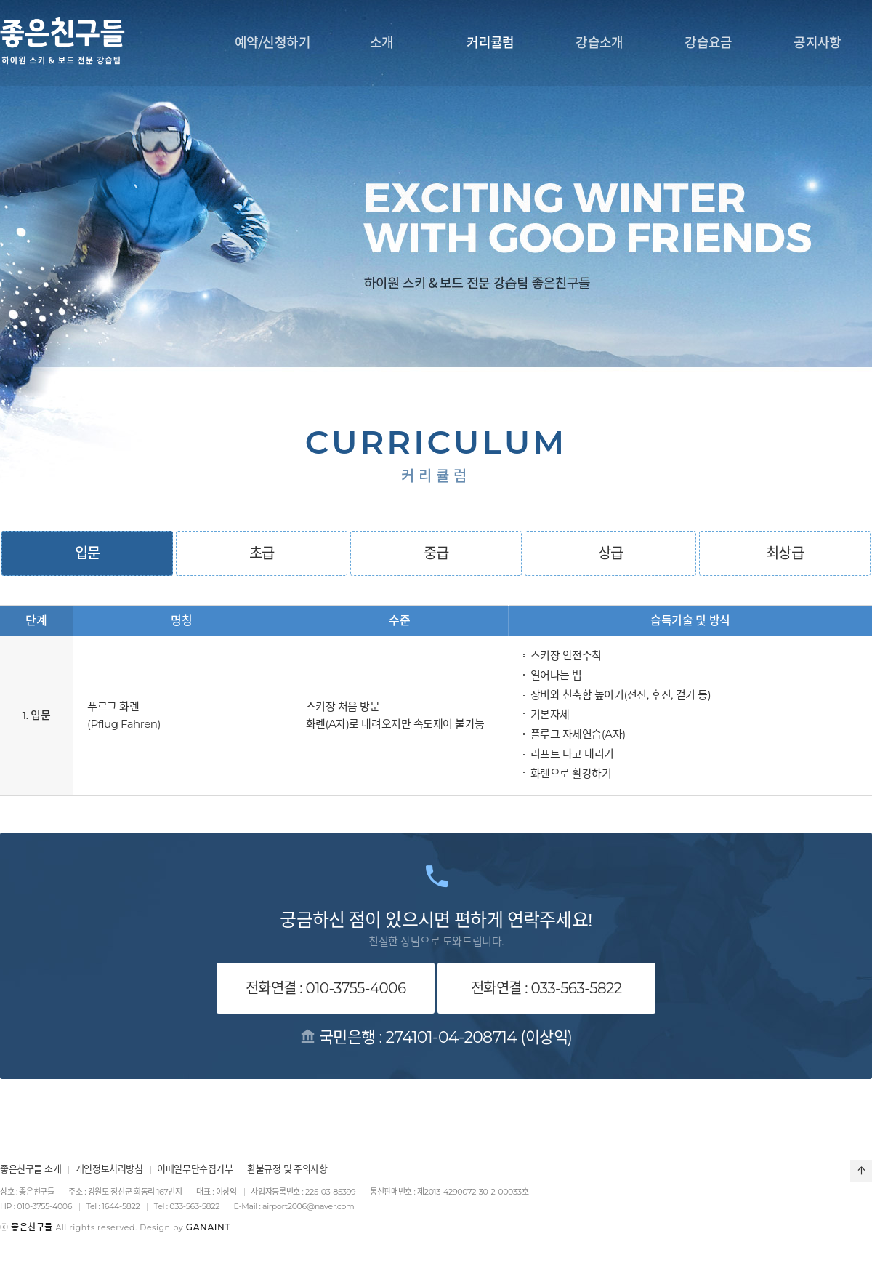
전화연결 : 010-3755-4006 (325, 988)
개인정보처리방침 (109, 1168)
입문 (87, 553)
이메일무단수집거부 (195, 1168)
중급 (436, 553)
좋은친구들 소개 (30, 1168)
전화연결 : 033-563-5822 (546, 988)
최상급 (785, 553)
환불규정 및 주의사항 (287, 1168)
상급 (610, 553)
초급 (262, 553)
